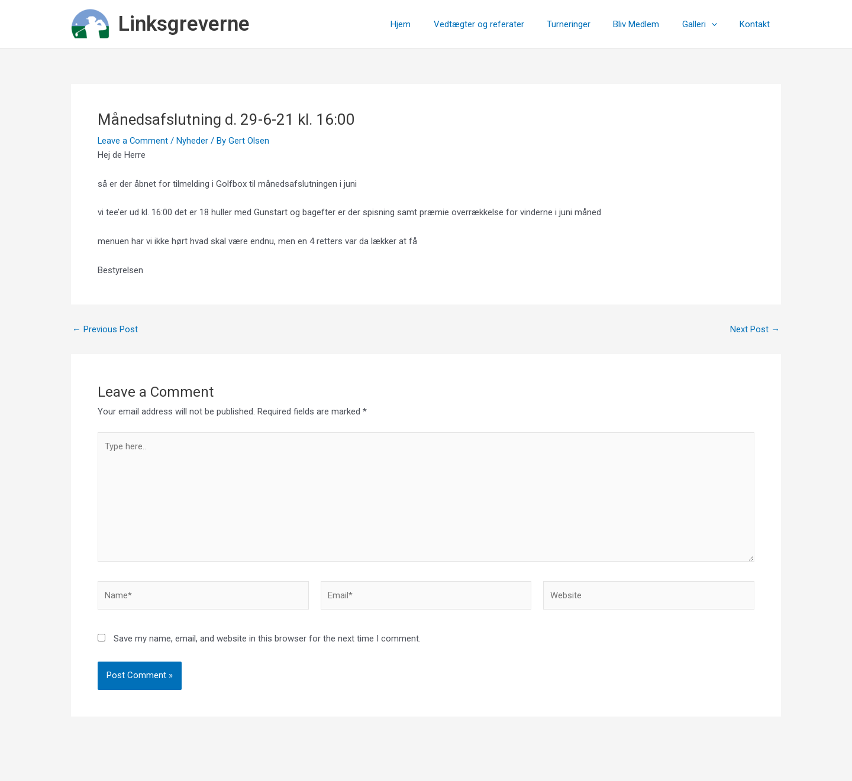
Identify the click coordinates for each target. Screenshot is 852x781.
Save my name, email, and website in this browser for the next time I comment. (267, 641)
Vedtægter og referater (501, 24)
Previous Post (105, 329)
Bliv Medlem (648, 24)
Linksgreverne (184, 24)
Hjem (428, 24)
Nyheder (193, 140)
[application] (718, 24)
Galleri (706, 24)
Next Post (755, 329)
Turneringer (586, 24)
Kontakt (757, 24)
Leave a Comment (133, 140)
